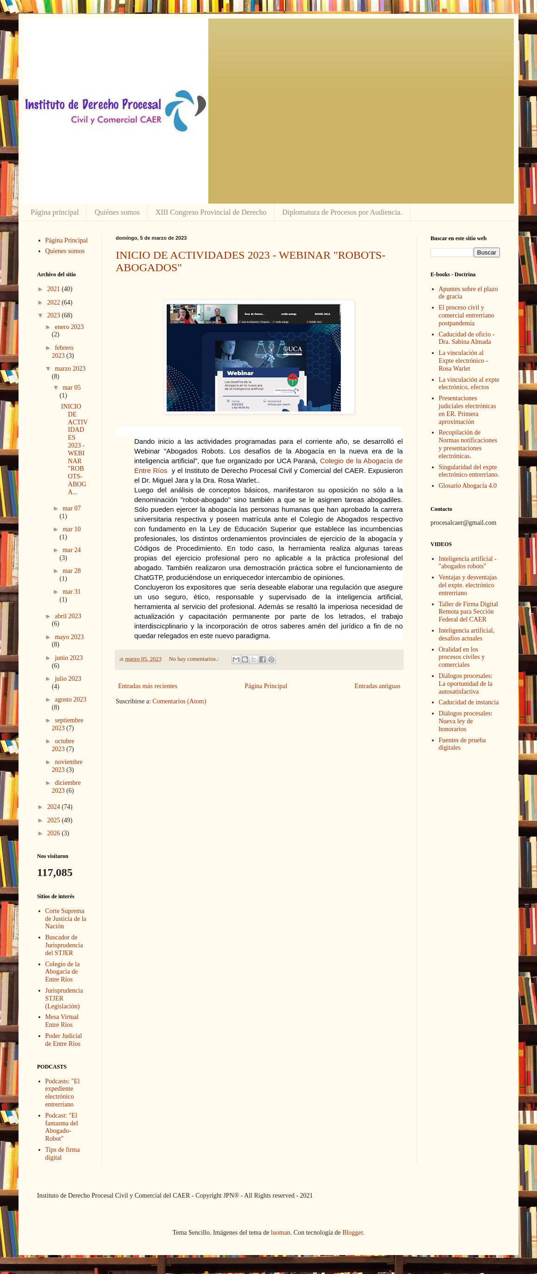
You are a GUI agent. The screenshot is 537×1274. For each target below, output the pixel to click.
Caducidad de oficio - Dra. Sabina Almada (467, 338)
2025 (54, 820)
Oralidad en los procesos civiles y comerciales (462, 657)
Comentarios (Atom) (179, 701)
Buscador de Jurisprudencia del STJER (64, 945)
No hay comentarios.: (194, 659)
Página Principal (265, 686)
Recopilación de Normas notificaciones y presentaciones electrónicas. (468, 444)
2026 (54, 833)
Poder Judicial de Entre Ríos (63, 1039)
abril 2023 (68, 616)
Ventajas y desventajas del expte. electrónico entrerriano (468, 585)
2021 (54, 289)
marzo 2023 (70, 368)
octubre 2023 (63, 745)
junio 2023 (68, 657)
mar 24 (71, 550)
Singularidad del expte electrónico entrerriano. (469, 471)
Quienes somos (65, 251)
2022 (54, 302)
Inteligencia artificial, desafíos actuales (467, 634)
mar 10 (71, 529)
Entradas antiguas (377, 686)
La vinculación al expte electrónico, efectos (469, 383)
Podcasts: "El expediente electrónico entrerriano (62, 1093)
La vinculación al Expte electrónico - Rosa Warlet (463, 360)
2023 (54, 315)
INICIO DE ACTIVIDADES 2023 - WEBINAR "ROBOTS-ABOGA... (74, 449)
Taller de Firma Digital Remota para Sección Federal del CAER (468, 612)
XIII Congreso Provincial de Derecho (211, 212)
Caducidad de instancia (469, 702)
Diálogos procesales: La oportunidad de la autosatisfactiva (466, 683)
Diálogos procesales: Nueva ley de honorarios (466, 721)
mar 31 (71, 591)
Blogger (352, 1232)
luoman (280, 1232)
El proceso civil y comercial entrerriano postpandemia (466, 315)
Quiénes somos (116, 212)
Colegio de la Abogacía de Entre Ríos (62, 972)
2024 (54, 806)
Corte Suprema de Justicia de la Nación (66, 918)
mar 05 (71, 387)
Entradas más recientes (147, 686)
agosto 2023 (70, 699)
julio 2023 (68, 678)
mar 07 (71, 508)
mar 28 (71, 570)
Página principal (55, 212)
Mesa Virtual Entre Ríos (62, 1020)
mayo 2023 (69, 637)
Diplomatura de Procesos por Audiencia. (342, 212)
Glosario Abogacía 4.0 (468, 485)
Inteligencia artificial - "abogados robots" (468, 562)
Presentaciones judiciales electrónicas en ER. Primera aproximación (467, 410)
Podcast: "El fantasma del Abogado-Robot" (61, 1127)
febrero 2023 (63, 351)
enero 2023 (69, 326)
